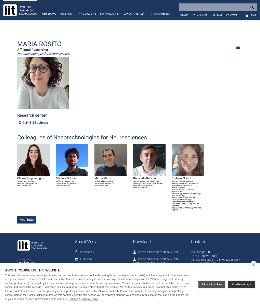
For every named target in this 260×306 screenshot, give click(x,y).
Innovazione (87, 13)
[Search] (218, 7)
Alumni (217, 15)
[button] (67, 10)
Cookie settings (241, 284)
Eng (253, 15)
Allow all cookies (212, 284)
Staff (184, 15)
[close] (253, 264)
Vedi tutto (27, 219)
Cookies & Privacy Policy (83, 299)
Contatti (232, 15)
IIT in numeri (200, 15)
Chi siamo (49, 13)
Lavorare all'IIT (135, 13)
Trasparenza (160, 13)
